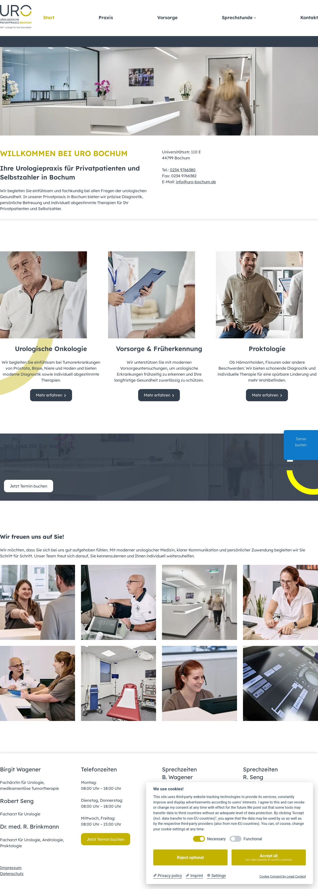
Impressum (11, 867)
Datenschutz (12, 873)
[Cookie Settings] (216, 875)
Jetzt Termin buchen (28, 486)
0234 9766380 (183, 169)
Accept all (268, 857)
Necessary (216, 839)
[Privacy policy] (167, 875)
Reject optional (190, 857)
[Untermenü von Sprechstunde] (255, 17)
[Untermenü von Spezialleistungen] (251, 41)
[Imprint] (194, 875)
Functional (252, 839)
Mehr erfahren (49, 395)
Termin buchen (301, 445)
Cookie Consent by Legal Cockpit (282, 876)
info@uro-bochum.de (196, 181)
